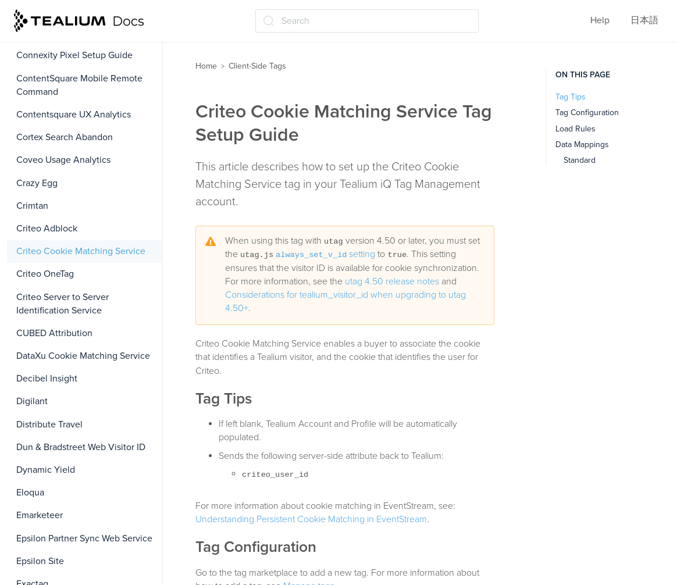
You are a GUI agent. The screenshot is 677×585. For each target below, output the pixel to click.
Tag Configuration (587, 112)
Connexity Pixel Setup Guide (74, 55)
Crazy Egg (37, 183)
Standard (580, 160)
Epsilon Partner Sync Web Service (84, 538)
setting (325, 254)
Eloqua (30, 492)
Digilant (32, 401)
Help (600, 20)
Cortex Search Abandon (64, 137)
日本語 (644, 20)
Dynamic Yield (45, 470)
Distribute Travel (49, 424)
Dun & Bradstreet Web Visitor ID (80, 447)
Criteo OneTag (45, 274)
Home (206, 66)
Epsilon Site (40, 561)
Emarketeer (39, 515)
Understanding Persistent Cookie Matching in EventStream (311, 519)
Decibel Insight (46, 378)
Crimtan (32, 206)
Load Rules (575, 129)
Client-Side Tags (257, 66)
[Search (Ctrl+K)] (367, 21)
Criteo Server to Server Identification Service (62, 303)
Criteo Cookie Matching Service (80, 251)
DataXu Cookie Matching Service (83, 356)
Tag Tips (570, 97)
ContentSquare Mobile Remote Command (79, 85)
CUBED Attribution (54, 333)
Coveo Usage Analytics (63, 160)
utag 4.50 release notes (392, 281)
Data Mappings (582, 144)
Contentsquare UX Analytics (73, 114)
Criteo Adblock (46, 228)
